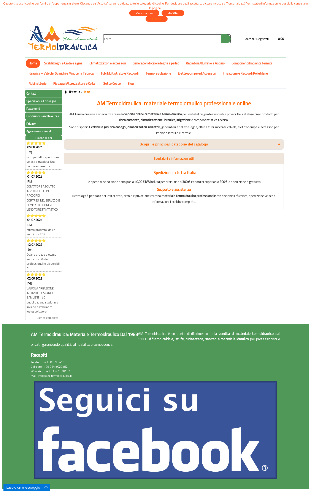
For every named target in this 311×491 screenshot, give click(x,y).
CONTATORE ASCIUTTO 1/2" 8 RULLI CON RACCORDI (41, 191)
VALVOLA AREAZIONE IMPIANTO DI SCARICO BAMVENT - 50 (40, 293)
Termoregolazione (158, 73)
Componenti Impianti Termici (252, 63)
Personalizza (144, 13)
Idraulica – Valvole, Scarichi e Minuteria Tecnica (61, 73)
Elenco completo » (49, 317)
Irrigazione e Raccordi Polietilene (245, 73)
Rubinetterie (37, 83)
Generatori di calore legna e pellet (156, 63)
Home (33, 63)
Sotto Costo (112, 83)
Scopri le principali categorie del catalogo (210, 144)
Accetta (173, 13)
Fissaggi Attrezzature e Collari (74, 83)
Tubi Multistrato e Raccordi (119, 73)
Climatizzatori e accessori (107, 63)
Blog (131, 83)
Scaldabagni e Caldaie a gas (63, 63)
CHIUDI (156, 19)
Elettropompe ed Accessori (197, 73)
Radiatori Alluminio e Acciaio (205, 63)
